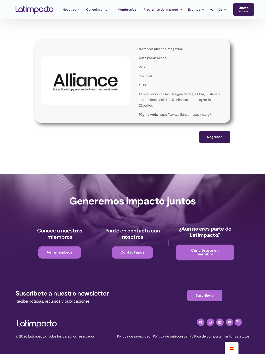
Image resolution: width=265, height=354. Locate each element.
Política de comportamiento (211, 336)
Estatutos (242, 336)
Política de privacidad (133, 336)
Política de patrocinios (170, 336)
